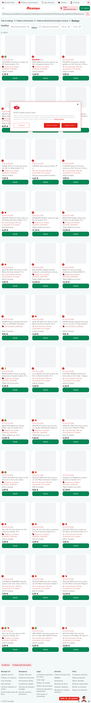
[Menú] (3, 8)
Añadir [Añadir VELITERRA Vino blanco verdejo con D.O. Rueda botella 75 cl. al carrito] (15, 78)
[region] (45, 116)
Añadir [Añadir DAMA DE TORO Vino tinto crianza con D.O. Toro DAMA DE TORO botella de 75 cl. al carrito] (75, 442)
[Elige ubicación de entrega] (68, 8)
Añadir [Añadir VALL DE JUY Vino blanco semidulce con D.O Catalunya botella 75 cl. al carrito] (45, 546)
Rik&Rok (57, 678)
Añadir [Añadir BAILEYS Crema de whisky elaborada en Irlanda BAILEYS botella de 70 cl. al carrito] (75, 286)
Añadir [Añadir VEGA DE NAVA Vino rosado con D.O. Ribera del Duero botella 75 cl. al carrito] (75, 546)
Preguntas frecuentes (26, 678)
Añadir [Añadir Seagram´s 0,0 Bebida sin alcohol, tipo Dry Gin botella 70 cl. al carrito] (75, 494)
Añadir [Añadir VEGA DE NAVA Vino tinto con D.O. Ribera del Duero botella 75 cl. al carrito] (15, 286)
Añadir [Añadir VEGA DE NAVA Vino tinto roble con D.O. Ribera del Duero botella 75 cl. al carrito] (15, 234)
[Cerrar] (77, 104)
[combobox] (43, 14)
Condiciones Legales (26, 684)
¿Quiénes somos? (7, 675)
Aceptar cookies (69, 125)
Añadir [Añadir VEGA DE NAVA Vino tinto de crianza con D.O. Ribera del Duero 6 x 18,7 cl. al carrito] (75, 649)
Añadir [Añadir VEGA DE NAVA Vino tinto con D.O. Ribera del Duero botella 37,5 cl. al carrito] (45, 338)
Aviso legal (41, 680)
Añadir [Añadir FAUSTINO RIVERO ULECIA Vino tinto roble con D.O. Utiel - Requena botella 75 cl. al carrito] (75, 390)
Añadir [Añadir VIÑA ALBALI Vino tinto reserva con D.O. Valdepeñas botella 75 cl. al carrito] (45, 78)
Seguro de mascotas (79, 690)
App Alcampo (6, 684)
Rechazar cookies (52, 125)
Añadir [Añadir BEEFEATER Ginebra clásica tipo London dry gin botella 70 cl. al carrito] (75, 234)
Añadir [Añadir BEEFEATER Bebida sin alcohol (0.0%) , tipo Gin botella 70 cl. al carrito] (15, 442)
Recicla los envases (79, 687)
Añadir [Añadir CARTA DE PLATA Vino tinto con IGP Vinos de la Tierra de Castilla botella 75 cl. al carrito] (15, 494)
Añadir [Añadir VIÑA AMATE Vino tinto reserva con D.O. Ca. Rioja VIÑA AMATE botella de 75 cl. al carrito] (45, 649)
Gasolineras (58, 681)
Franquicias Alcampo (79, 675)
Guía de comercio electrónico (25, 693)
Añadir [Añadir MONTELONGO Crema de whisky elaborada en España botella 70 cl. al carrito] (15, 390)
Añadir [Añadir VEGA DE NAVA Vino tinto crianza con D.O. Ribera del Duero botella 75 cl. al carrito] (45, 598)
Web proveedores (78, 678)
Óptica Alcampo (78, 681)
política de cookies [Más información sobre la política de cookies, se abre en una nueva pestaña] (59, 119)
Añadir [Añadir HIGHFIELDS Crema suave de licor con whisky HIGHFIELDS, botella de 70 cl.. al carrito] (45, 442)
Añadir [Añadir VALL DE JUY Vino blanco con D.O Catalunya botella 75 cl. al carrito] (15, 546)
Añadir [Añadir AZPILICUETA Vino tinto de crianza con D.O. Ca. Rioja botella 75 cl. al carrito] (15, 182)
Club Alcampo (6, 681)
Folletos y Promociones (24, 21)
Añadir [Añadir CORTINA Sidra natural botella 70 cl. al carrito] (45, 182)
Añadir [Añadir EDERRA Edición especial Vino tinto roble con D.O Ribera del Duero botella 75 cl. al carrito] (15, 338)
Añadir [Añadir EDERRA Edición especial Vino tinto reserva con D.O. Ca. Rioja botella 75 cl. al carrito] (75, 338)
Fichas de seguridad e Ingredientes (44, 690)
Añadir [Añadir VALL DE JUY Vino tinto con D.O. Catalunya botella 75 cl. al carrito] (15, 649)
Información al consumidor (42, 695)
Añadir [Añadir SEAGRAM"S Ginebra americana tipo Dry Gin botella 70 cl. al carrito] (45, 234)
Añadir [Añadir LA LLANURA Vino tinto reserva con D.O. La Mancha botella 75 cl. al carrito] (45, 390)
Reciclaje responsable (80, 684)
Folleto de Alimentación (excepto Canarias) (52, 21)
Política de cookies (43, 683)
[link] (21, 665)
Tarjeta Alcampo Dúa (62, 675)
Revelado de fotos (61, 684)
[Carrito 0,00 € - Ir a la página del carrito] (84, 8)
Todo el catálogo (7, 21)
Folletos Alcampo (25, 675)
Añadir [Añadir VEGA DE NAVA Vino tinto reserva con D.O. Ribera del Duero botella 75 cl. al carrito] (45, 494)
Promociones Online (26, 681)
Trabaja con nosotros (8, 678)
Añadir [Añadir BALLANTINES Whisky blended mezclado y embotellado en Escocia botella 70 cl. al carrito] (45, 286)
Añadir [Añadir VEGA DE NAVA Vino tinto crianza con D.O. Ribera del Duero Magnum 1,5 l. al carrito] (75, 598)
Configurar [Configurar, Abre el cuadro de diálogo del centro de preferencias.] (21, 125)
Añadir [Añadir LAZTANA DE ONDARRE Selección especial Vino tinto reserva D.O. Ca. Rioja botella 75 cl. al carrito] (15, 598)
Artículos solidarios (61, 687)
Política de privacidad (44, 686)
